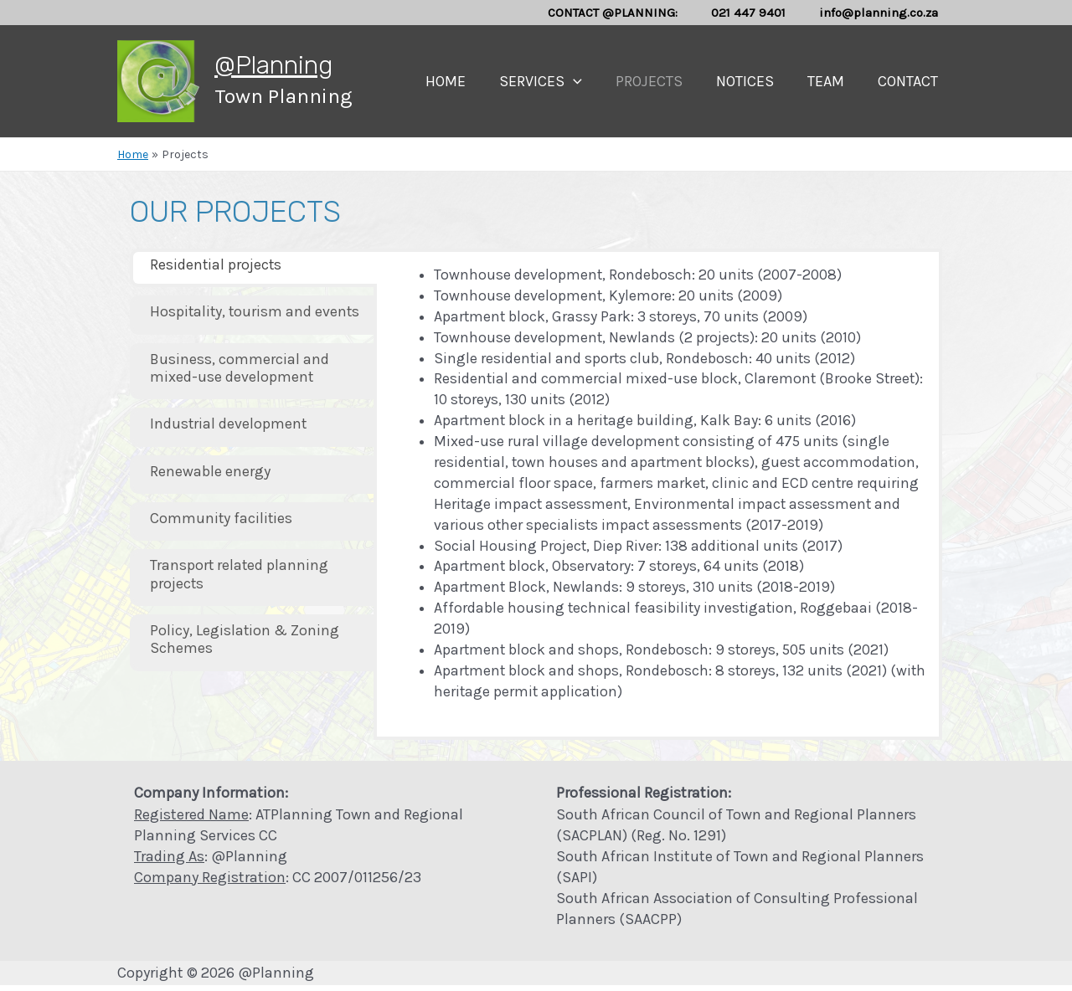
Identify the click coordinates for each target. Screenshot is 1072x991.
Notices (753, 81)
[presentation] (588, 81)
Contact (909, 81)
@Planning (273, 65)
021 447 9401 (761, 12)
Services (555, 81)
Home (464, 81)
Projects (660, 81)
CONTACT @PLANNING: (633, 12)
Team (830, 81)
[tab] (253, 268)
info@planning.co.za (882, 12)
